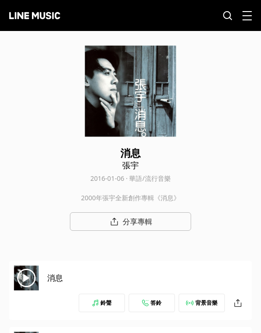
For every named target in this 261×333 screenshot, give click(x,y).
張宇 (130, 165)
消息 (55, 277)
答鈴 (152, 303)
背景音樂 (202, 303)
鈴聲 (102, 303)
